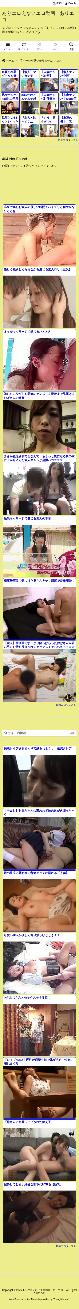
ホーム (10, 60)
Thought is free (61, 1299)
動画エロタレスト (68, 140)
